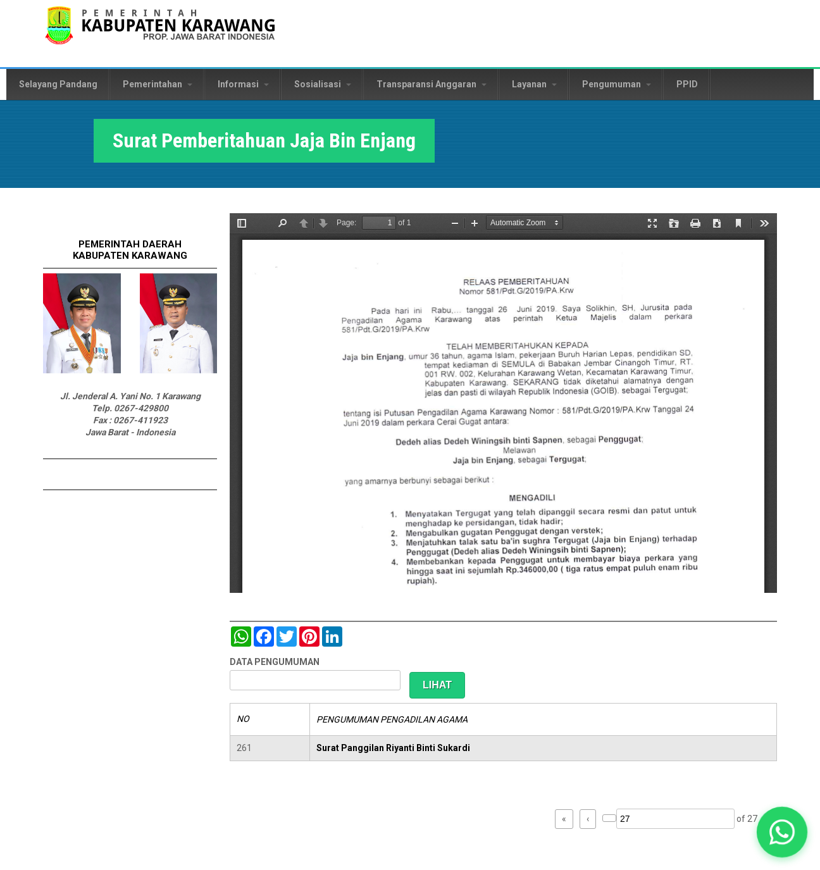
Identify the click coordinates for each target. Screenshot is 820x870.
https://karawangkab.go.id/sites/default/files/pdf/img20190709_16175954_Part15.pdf (503, 403)
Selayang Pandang (58, 84)
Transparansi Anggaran (431, 84)
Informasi (243, 84)
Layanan (534, 84)
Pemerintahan (157, 84)
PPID (687, 84)
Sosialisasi (322, 84)
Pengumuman (616, 84)
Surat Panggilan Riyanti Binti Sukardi (393, 748)
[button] (782, 832)
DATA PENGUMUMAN (275, 662)
